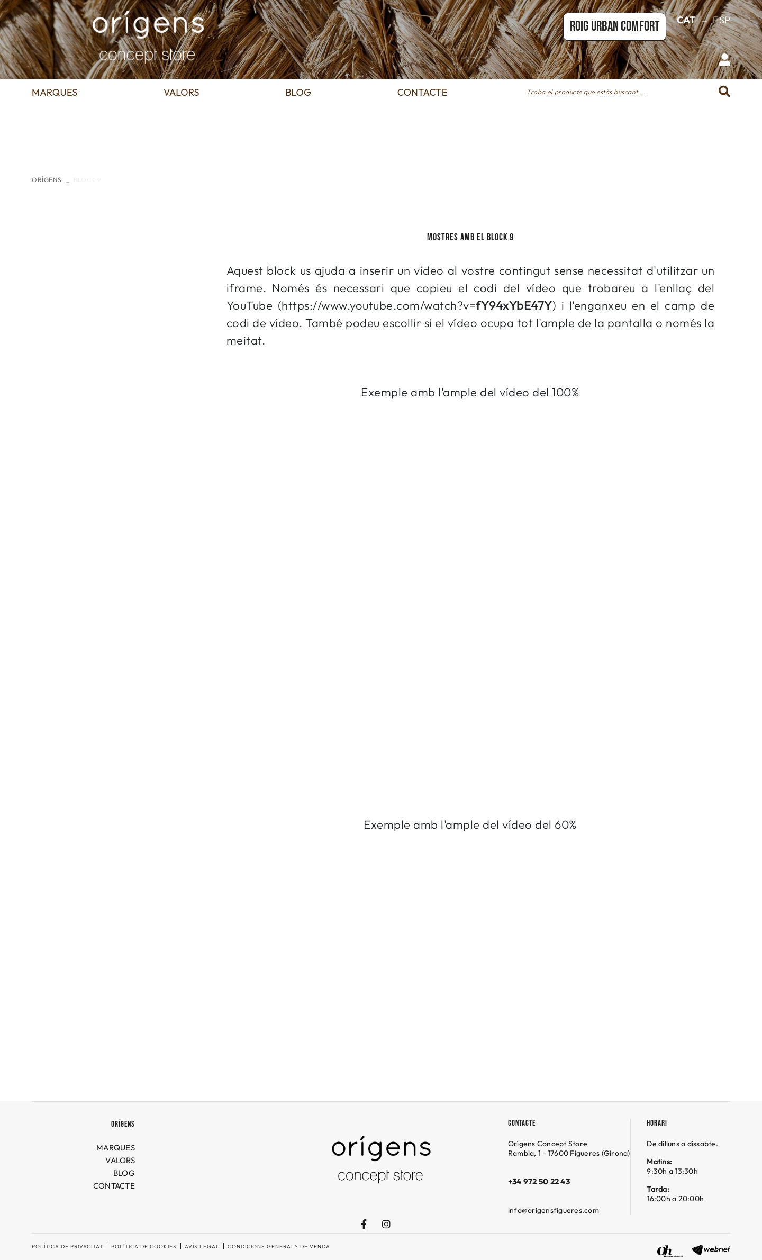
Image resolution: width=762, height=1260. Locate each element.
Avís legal (202, 1246)
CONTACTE (114, 1186)
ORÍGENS (47, 180)
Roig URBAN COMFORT (614, 27)
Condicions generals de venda (279, 1246)
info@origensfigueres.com (553, 1210)
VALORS (120, 1160)
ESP (721, 20)
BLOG (124, 1173)
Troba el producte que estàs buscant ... (586, 92)
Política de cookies (144, 1246)
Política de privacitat (67, 1246)
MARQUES (115, 1148)
